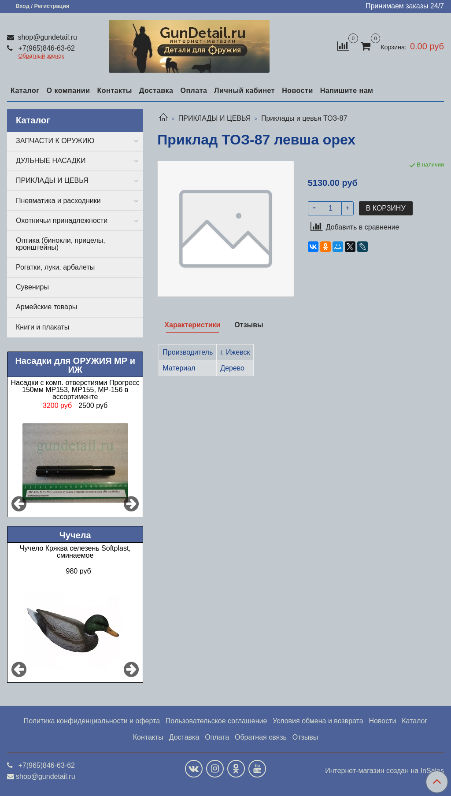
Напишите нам (346, 90)
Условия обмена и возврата (318, 721)
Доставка (156, 90)
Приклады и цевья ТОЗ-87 (304, 118)
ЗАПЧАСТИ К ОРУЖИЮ (55, 140)
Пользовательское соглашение (216, 721)
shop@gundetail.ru (46, 37)
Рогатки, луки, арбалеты (55, 267)
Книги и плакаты (42, 327)
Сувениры (32, 287)
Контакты (114, 90)
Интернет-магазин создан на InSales (384, 770)
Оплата (193, 90)
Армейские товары (46, 307)
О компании (68, 90)
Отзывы (305, 737)
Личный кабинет (244, 90)
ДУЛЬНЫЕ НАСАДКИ (50, 160)
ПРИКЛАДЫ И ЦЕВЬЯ (214, 118)
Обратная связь (261, 737)
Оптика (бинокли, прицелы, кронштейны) (60, 244)
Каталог (25, 90)
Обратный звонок (41, 56)
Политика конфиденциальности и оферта (92, 721)
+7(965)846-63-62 (45, 48)
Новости (297, 90)
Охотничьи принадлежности (61, 220)
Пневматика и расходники (58, 200)
